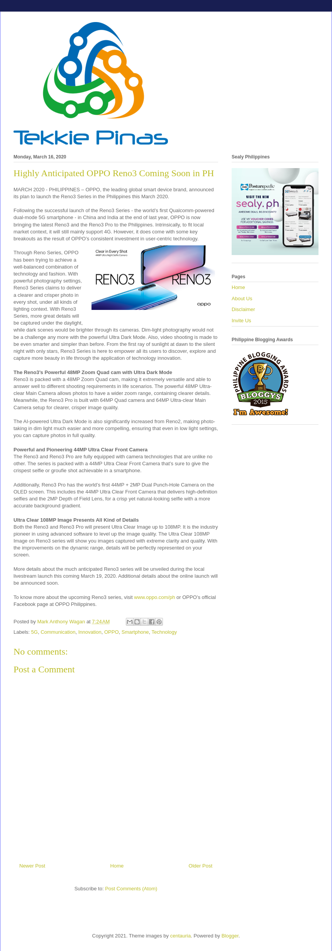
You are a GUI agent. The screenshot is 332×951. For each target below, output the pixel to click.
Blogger (230, 936)
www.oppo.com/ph (154, 597)
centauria (180, 936)
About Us (242, 298)
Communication (58, 632)
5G (34, 632)
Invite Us (241, 320)
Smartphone (135, 632)
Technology (164, 632)
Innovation (90, 632)
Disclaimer (243, 309)
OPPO (111, 632)
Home (117, 866)
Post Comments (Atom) (131, 888)
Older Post (200, 866)
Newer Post (32, 866)
